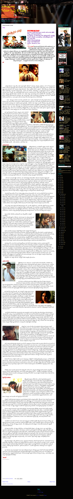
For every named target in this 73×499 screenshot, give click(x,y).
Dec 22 (63, 207)
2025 (60, 177)
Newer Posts (5, 481)
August (62, 232)
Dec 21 (63, 209)
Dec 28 (63, 199)
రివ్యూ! (3, 27)
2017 (60, 191)
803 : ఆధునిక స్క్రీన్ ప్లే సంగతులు (67, 136)
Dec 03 (63, 223)
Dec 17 (63, 214)
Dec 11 (63, 218)
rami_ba (37, 495)
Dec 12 (63, 216)
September (62, 230)
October (62, 228)
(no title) (65, 79)
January (62, 244)
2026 (60, 175)
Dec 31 (63, 195)
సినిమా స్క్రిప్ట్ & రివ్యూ (8, 6)
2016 (60, 192)
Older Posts (52, 481)
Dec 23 (63, 204)
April (62, 239)
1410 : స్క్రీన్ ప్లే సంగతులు (66, 96)
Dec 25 (63, 202)
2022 (60, 182)
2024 (60, 179)
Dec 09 (63, 219)
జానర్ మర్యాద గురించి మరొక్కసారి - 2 (67, 107)
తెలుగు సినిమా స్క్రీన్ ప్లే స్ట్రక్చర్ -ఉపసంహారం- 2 (67, 69)
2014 (60, 248)
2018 (60, 189)
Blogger (45, 495)
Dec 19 (63, 211)
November (62, 227)
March (62, 240)
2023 (60, 180)
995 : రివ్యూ (66, 154)
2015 (60, 246)
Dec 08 (63, 221)
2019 (60, 187)
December (62, 194)
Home (29, 481)
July (61, 233)
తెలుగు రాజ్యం (40, 492)
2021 (60, 184)
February (62, 242)
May (61, 237)
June (61, 235)
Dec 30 (63, 197)
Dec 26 (63, 200)
